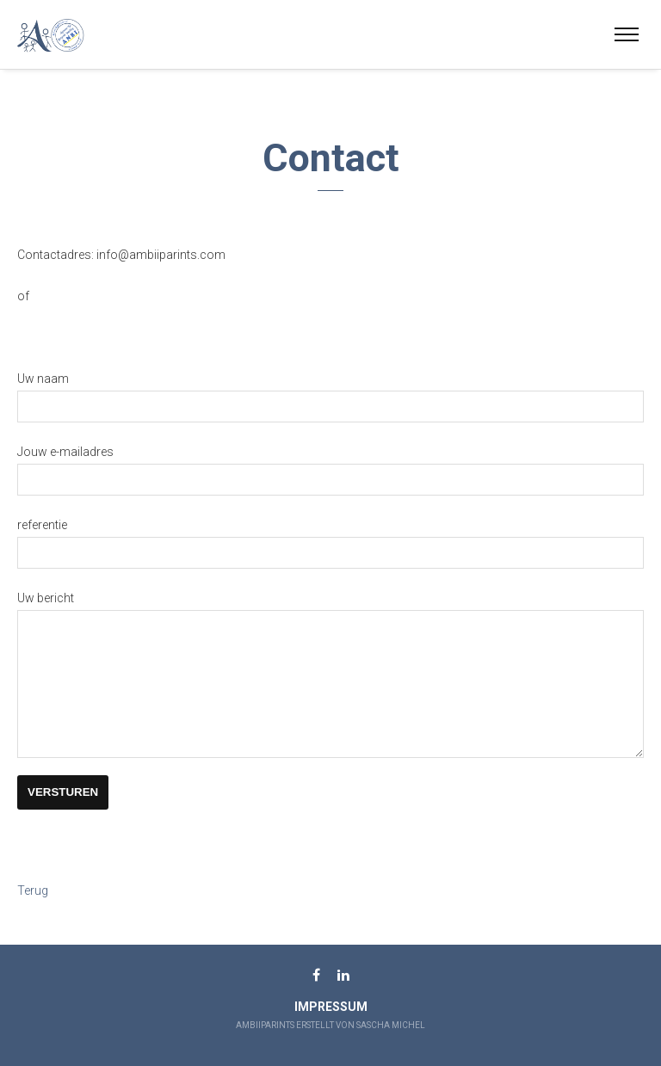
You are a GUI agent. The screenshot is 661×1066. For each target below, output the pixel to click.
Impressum (331, 1007)
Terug (32, 915)
